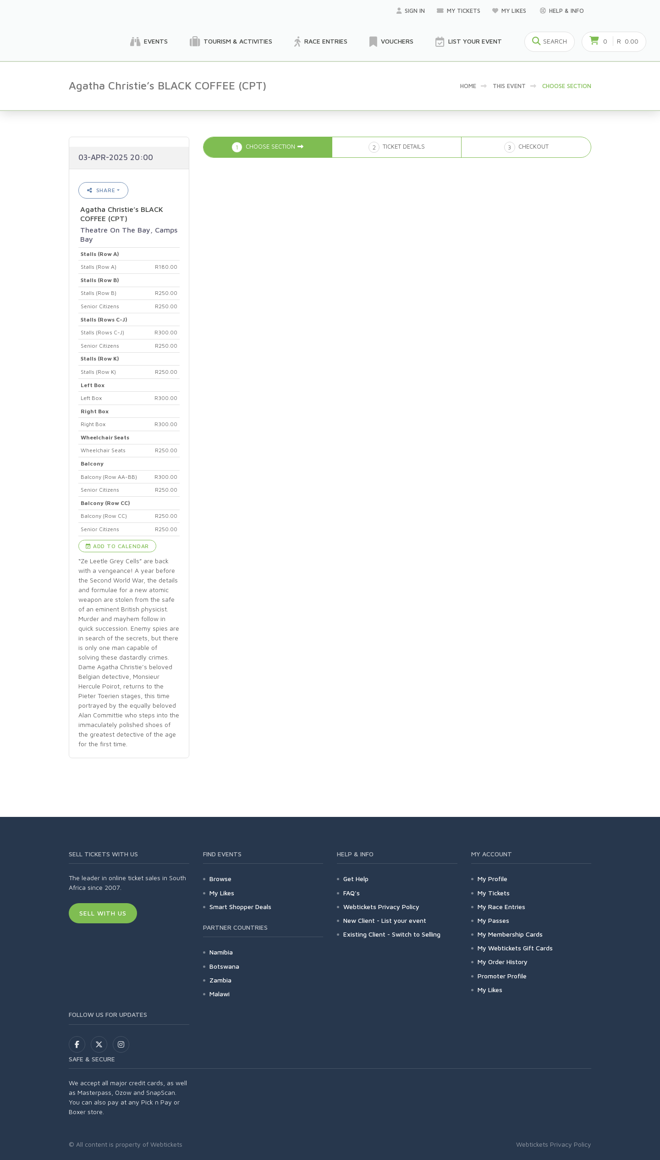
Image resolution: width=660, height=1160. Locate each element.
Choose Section (566, 85)
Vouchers (391, 42)
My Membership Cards (510, 934)
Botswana (224, 966)
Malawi (219, 994)
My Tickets (458, 10)
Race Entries (320, 42)
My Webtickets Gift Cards (515, 948)
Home (468, 85)
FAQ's (351, 893)
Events (149, 42)
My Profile (492, 878)
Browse (220, 878)
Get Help (355, 878)
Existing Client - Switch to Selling (391, 934)
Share (101, 190)
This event (509, 85)
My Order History (503, 962)
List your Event (468, 42)
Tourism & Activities (231, 42)
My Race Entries (501, 906)
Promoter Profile (502, 976)
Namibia (221, 952)
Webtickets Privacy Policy (381, 906)
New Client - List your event (384, 920)
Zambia (220, 980)
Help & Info (562, 10)
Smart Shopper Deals (240, 906)
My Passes (493, 920)
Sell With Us (102, 913)
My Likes (510, 10)
